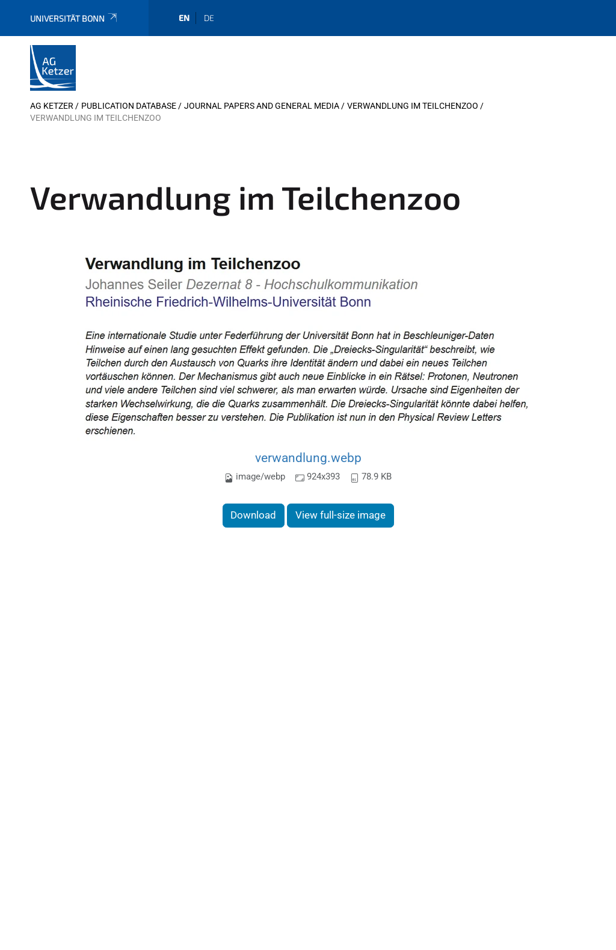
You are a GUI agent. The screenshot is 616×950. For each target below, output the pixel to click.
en (184, 18)
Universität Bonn (74, 18)
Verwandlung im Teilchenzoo (412, 106)
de (209, 18)
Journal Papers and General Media (261, 106)
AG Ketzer (51, 106)
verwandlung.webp (308, 457)
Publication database (128, 106)
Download (253, 515)
